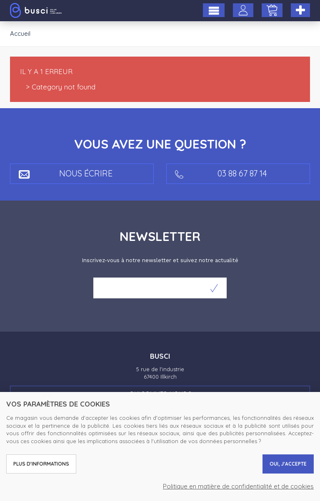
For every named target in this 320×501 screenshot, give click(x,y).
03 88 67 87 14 (221, 173)
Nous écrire (65, 173)
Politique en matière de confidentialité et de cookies (238, 486)
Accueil (20, 33)
